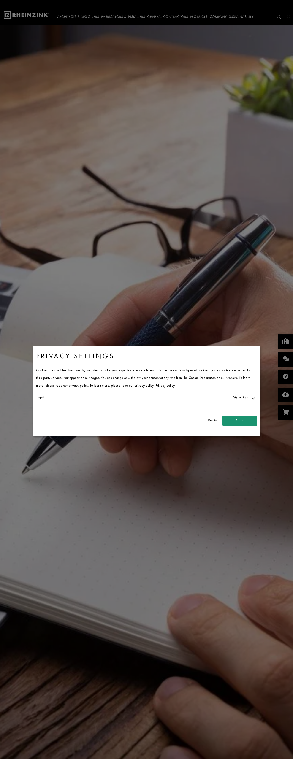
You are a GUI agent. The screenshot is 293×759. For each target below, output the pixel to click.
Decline (213, 420)
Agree (239, 420)
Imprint (41, 397)
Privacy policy (165, 385)
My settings (241, 397)
